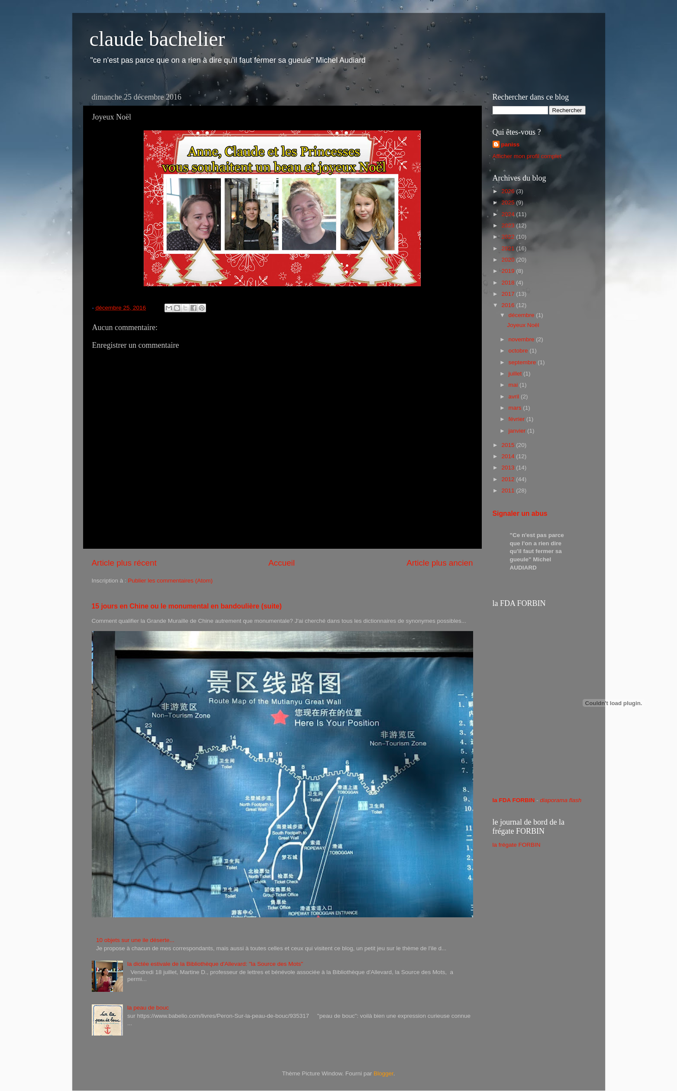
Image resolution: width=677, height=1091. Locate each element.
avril (515, 396)
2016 (508, 305)
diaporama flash (560, 800)
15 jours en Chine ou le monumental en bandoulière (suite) (187, 606)
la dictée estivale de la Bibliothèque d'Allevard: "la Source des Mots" (215, 964)
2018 (508, 282)
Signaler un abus (520, 513)
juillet (516, 373)
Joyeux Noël (523, 325)
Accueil (281, 562)
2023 (508, 225)
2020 (508, 259)
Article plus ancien (439, 562)
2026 (508, 191)
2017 (508, 294)
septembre (523, 362)
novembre (522, 339)
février (517, 419)
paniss (510, 144)
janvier (518, 430)
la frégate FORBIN (517, 845)
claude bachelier (157, 38)
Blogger (383, 1073)
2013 (508, 467)
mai (514, 385)
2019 (508, 271)
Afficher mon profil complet (527, 156)
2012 (508, 479)
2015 (508, 445)
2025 (508, 202)
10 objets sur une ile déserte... (135, 940)
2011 (508, 490)
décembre (522, 315)
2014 (508, 456)
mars (516, 408)
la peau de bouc (148, 1007)
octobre (519, 350)
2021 (508, 248)
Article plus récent (124, 562)
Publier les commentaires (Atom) (170, 580)
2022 (508, 236)
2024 (508, 214)
